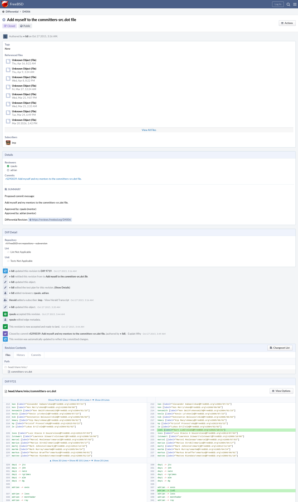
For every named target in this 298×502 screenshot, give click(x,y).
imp (14, 142)
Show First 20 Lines (58, 399)
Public (26, 26)
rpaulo (13, 166)
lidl (25, 36)
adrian (13, 170)
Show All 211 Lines (80, 399)
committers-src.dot (21, 371)
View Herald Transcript (56, 300)
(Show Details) (62, 287)
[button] (295, 4)
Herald (13, 300)
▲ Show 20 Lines (58, 460)
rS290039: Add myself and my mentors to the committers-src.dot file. (44, 179)
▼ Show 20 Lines (100, 399)
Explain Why (134, 333)
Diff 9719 (46, 271)
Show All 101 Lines (79, 460)
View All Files (149, 130)
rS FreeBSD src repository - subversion (26, 243)
